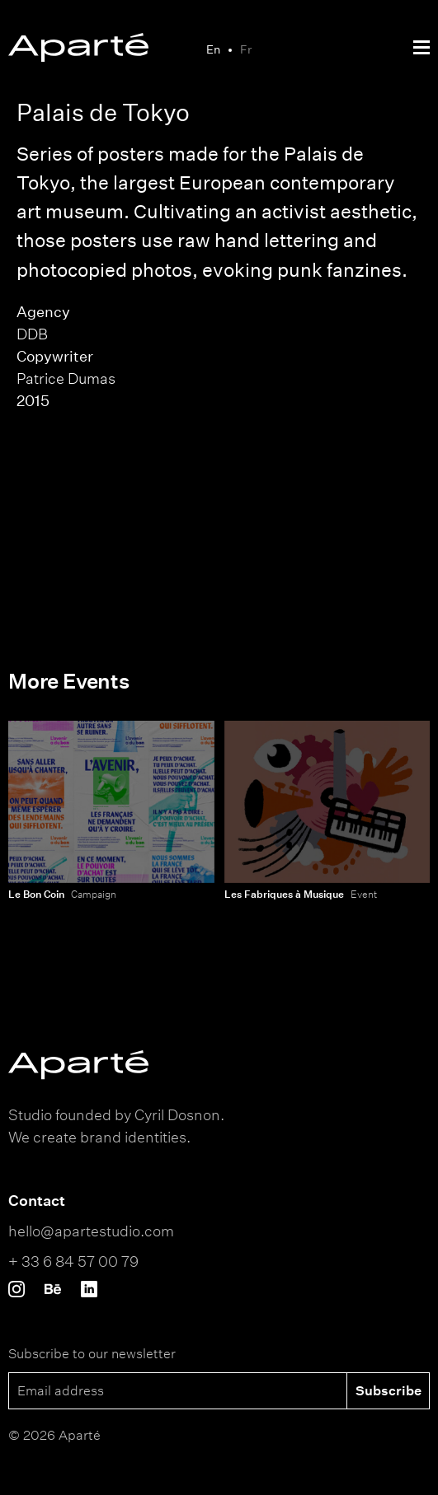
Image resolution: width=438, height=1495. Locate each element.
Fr (246, 49)
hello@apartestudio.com (91, 1231)
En (213, 49)
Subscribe (389, 1390)
